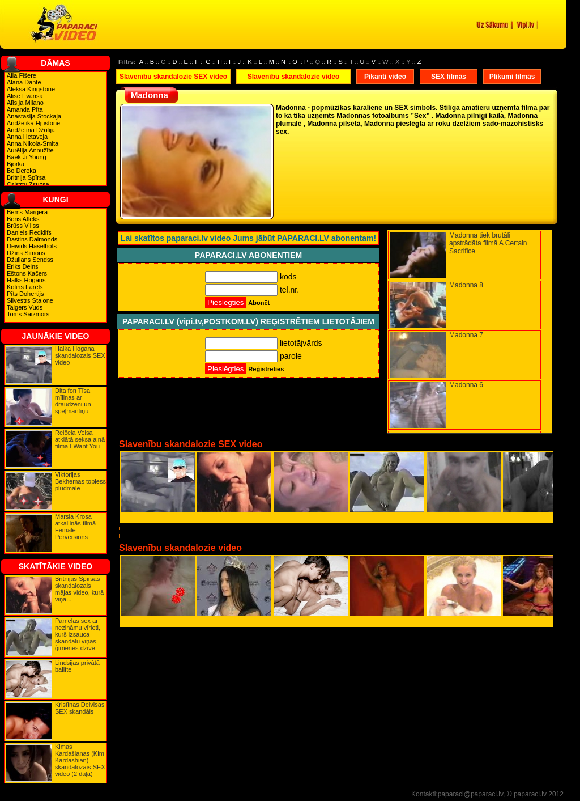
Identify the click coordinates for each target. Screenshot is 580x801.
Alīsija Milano (25, 102)
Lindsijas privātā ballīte (77, 666)
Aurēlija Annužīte (30, 150)
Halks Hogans (26, 280)
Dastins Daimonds (32, 239)
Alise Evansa (25, 95)
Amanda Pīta (25, 109)
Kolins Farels (25, 286)
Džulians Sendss (30, 259)
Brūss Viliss (23, 225)
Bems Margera (27, 212)
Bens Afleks (23, 218)
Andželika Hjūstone (33, 123)
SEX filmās (448, 76)
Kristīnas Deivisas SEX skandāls (79, 708)
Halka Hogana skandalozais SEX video (80, 355)
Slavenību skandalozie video (294, 76)
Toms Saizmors (28, 314)
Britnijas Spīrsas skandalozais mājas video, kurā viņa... (79, 589)
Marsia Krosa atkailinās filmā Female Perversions (75, 526)
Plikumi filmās (512, 76)
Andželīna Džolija (31, 129)
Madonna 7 (466, 335)
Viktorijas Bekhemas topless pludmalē (80, 481)
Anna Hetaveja (27, 136)
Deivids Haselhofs (32, 246)
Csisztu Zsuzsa (28, 184)
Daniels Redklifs (29, 232)
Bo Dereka (21, 170)
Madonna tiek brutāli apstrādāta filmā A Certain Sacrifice (488, 243)
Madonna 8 (466, 285)
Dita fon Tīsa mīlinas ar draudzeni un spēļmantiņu (73, 400)
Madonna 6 (466, 385)
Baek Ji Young (26, 157)
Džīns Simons (26, 252)
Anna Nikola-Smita (32, 143)
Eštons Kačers (27, 273)
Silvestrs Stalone (30, 300)
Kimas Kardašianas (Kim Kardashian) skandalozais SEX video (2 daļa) (80, 760)
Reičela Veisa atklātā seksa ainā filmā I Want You (80, 439)
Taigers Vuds (24, 307)
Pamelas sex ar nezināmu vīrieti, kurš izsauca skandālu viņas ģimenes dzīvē (77, 634)
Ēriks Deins (23, 266)
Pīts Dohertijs (25, 293)
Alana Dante (24, 82)
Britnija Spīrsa (26, 177)
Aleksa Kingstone (31, 89)
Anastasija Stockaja (34, 116)
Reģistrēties (266, 369)
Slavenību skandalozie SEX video (173, 76)
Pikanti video (385, 76)
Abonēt (259, 302)
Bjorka (15, 163)
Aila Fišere (21, 75)
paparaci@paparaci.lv (470, 794)
